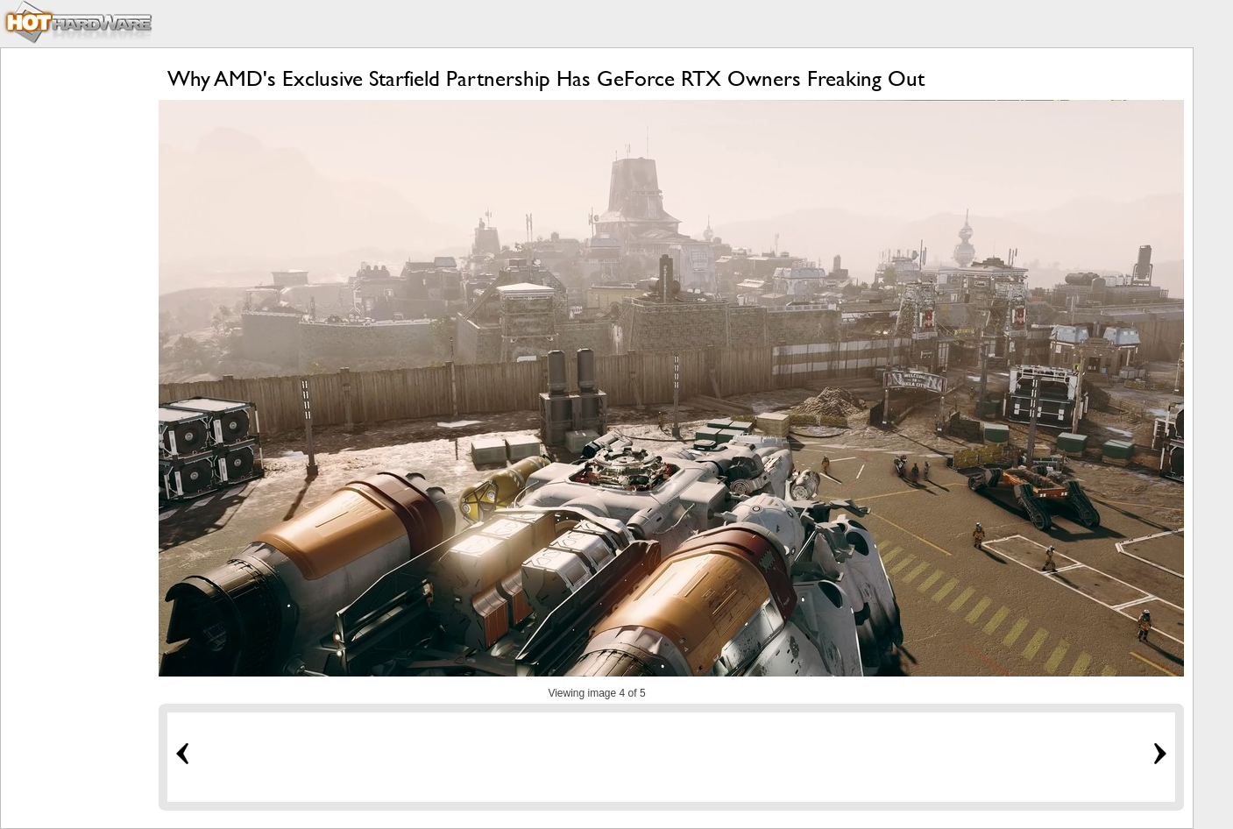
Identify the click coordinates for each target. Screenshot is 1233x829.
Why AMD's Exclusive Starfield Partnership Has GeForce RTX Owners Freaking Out (546, 78)
